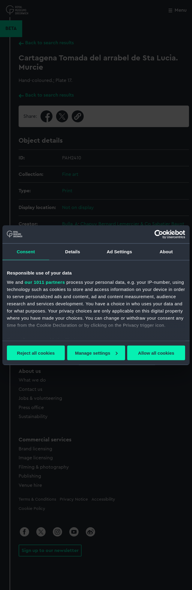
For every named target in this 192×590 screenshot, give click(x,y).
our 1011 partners (45, 282)
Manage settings (96, 352)
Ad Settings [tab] (119, 251)
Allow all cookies (156, 352)
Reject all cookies (36, 352)
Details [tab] (72, 251)
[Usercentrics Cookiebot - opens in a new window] (159, 234)
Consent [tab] (26, 251)
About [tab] (166, 251)
